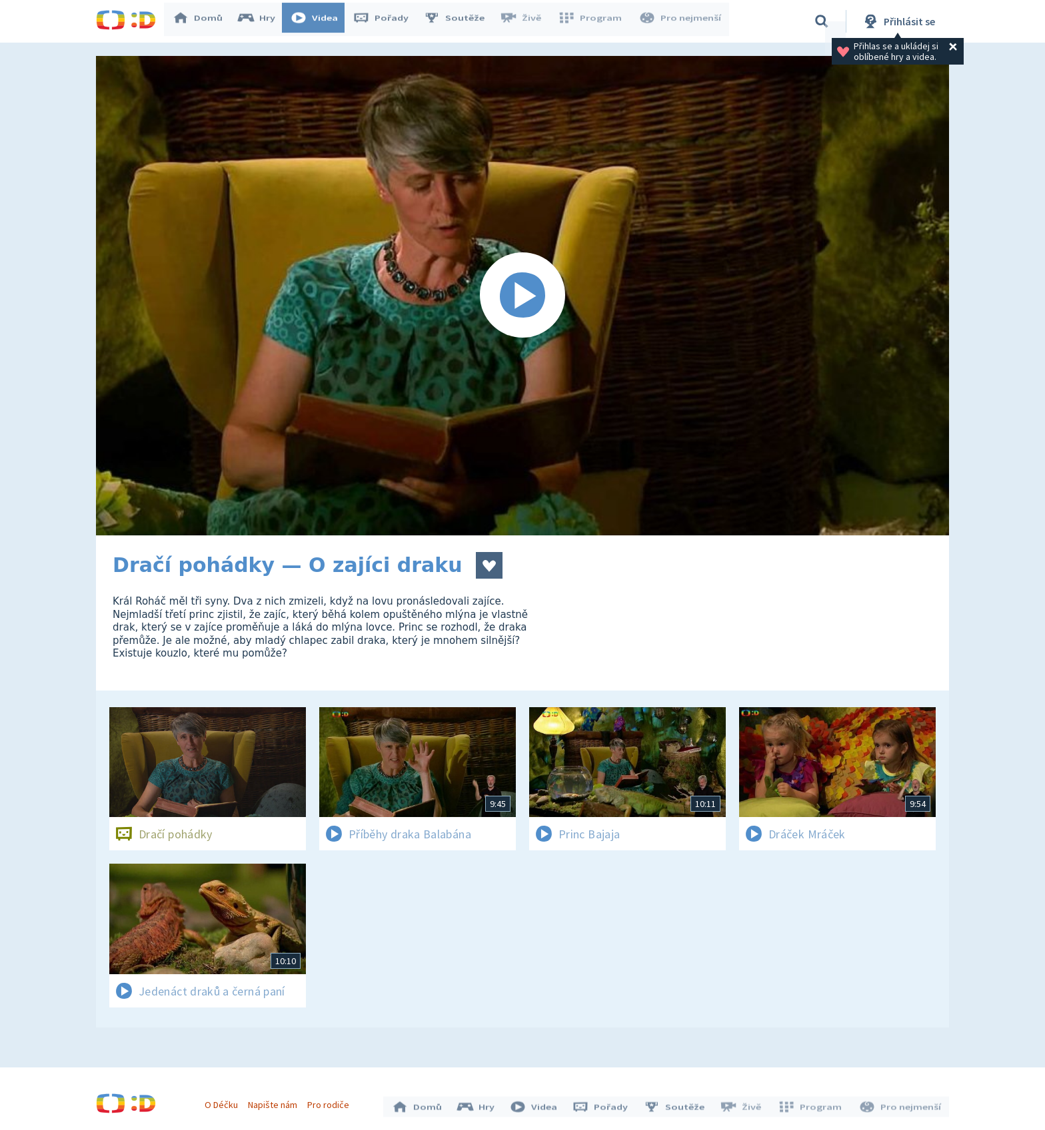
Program (593, 21)
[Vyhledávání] (822, 21)
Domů (203, 21)
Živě (526, 21)
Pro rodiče (332, 1102)
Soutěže (460, 21)
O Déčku (224, 1102)
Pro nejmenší (681, 21)
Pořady (386, 21)
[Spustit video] (522, 295)
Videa (320, 21)
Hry (262, 21)
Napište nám (275, 1102)
